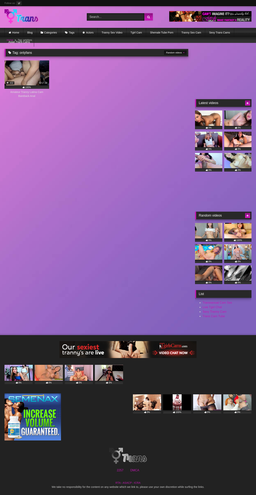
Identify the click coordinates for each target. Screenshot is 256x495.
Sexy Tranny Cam (214, 311)
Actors (90, 32)
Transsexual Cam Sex (217, 302)
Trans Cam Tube (214, 316)
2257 (120, 470)
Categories (50, 32)
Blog (30, 32)
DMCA (134, 470)
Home (15, 32)
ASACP (127, 482)
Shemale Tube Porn (161, 32)
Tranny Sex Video (112, 32)
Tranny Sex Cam (191, 32)
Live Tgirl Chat (212, 307)
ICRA (137, 482)
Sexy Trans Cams (219, 32)
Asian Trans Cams (19, 41)
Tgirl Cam (136, 32)
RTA (118, 482)
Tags (72, 32)
